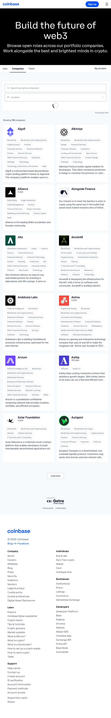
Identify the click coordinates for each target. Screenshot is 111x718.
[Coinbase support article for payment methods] (18, 688)
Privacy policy (48, 508)
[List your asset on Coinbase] (60, 591)
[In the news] (11, 572)
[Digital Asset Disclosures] (21, 600)
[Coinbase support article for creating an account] (16, 676)
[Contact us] (14, 672)
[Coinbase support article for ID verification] (15, 680)
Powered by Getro (102, 113)
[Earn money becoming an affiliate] (13, 564)
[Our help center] (14, 668)
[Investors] (13, 580)
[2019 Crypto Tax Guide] (11, 656)
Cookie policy (61, 508)
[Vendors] (12, 584)
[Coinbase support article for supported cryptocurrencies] (17, 697)
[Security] (12, 576)
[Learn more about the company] (11, 556)
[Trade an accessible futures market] (68, 600)
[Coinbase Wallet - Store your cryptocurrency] (59, 564)
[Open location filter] (102, 97)
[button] (107, 4)
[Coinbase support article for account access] (16, 692)
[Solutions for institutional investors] (63, 583)
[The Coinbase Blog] (10, 568)
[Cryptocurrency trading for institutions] (59, 587)
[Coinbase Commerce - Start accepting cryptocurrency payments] (62, 596)
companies (18, 68)
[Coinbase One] (63, 572)
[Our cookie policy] (15, 592)
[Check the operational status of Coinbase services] (11, 702)
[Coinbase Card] (58, 568)
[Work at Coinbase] (12, 560)
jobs (4, 68)
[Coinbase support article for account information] (19, 684)
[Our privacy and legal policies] (16, 588)
